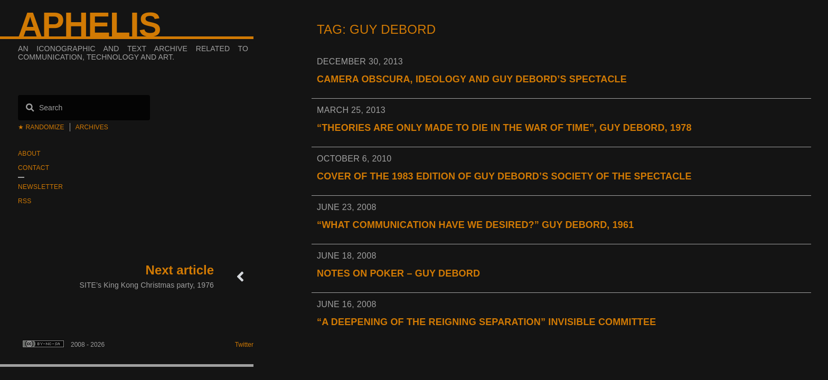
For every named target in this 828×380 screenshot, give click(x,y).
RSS (25, 201)
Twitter (244, 344)
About (29, 153)
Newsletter (40, 187)
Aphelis (89, 25)
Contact (33, 168)
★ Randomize (41, 127)
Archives (92, 127)
